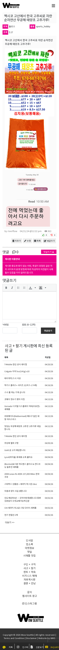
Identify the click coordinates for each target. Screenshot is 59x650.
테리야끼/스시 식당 (12, 378)
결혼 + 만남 (29, 583)
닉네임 (6, 324)
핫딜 (29, 552)
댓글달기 (48, 330)
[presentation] (6, 287)
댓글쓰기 (48, 251)
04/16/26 (49, 385)
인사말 (29, 540)
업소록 (29, 544)
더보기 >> (9, 522)
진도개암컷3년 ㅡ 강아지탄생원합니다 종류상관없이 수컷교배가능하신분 (22, 499)
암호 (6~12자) (28, 324)
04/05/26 (49, 442)
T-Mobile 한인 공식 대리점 (15, 364)
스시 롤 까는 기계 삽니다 (14, 392)
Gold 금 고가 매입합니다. (15, 450)
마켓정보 (29, 548)
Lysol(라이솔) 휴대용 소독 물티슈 (18, 457)
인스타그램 (29, 603)
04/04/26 (49, 450)
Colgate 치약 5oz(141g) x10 (16, 371)
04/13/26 (49, 399)
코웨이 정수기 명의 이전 (14, 399)
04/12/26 (49, 426)
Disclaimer (31, 638)
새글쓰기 (49, 240)
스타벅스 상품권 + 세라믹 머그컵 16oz (20, 483)
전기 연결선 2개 (11, 514)
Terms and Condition (14, 638)
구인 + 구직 (29, 564)
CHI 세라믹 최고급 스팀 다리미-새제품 (20, 507)
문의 (29, 592)
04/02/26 (49, 497)
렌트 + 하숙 (29, 572)
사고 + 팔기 (13, 345)
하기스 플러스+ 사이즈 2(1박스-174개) (20, 385)
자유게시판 (29, 579)
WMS (53, 638)
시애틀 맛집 (29, 555)
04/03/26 (49, 490)
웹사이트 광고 (29, 596)
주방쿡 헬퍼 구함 (11, 442)
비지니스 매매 (29, 575)
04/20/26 (49, 364)
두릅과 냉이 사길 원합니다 (15, 490)
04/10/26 (49, 436)
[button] (6, 287)
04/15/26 (49, 392)
